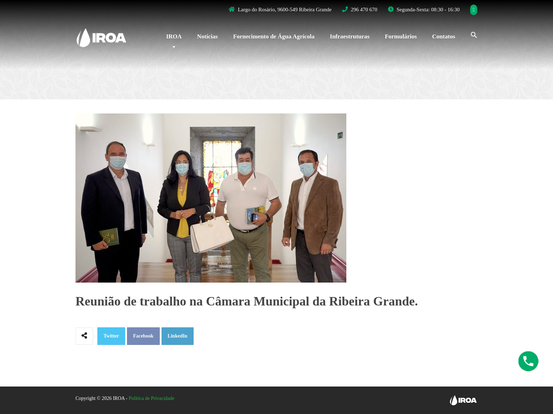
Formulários (401, 36)
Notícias (207, 36)
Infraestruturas (349, 36)
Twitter (111, 336)
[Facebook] (474, 10)
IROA (174, 36)
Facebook (143, 336)
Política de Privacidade (151, 398)
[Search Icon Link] (470, 34)
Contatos (443, 36)
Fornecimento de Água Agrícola (274, 36)
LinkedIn (177, 336)
